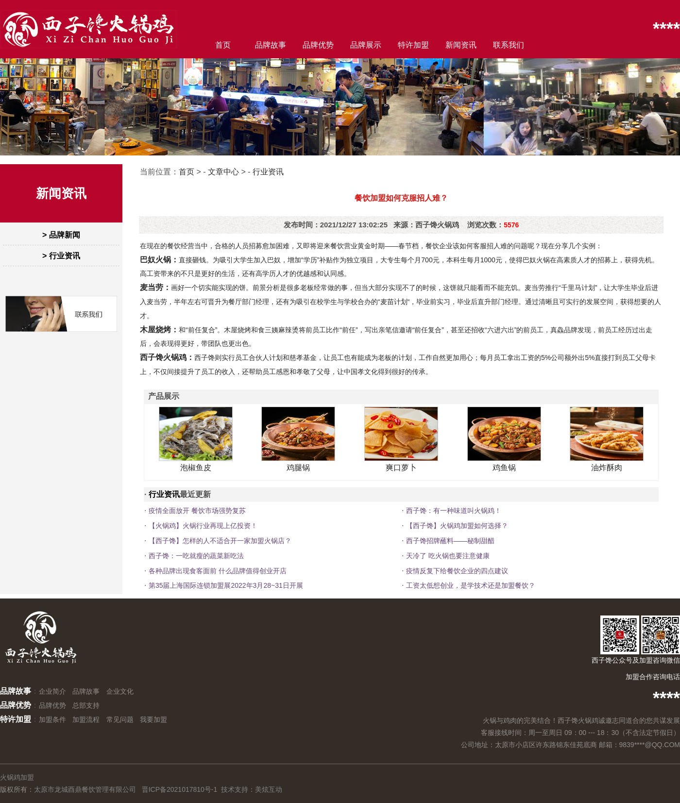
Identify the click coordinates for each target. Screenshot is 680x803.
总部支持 (86, 705)
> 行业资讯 (61, 256)
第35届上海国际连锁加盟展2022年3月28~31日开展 (226, 585)
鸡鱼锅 (504, 467)
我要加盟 (153, 719)
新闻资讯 (460, 45)
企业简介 (52, 691)
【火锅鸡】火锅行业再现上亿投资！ (203, 526)
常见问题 (120, 719)
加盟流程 (86, 719)
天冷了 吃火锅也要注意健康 (448, 556)
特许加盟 (413, 45)
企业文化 (120, 691)
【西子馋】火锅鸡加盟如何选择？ (457, 526)
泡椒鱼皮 (195, 467)
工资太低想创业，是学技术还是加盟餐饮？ (470, 585)
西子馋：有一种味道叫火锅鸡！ (453, 510)
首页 (223, 45)
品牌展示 (365, 45)
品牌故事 (270, 45)
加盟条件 (52, 719)
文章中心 (223, 172)
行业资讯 (268, 172)
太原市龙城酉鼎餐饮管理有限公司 (85, 789)
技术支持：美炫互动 (251, 789)
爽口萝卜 (401, 467)
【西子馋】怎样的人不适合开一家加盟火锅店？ (220, 541)
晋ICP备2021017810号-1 (180, 789)
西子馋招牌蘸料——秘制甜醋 (450, 541)
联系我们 (508, 45)
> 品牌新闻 (61, 235)
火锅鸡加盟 (17, 777)
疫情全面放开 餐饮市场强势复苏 (197, 510)
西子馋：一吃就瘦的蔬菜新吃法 (196, 556)
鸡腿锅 (298, 467)
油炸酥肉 (606, 467)
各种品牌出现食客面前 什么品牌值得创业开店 (218, 571)
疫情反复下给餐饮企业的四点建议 (457, 571)
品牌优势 (318, 45)
